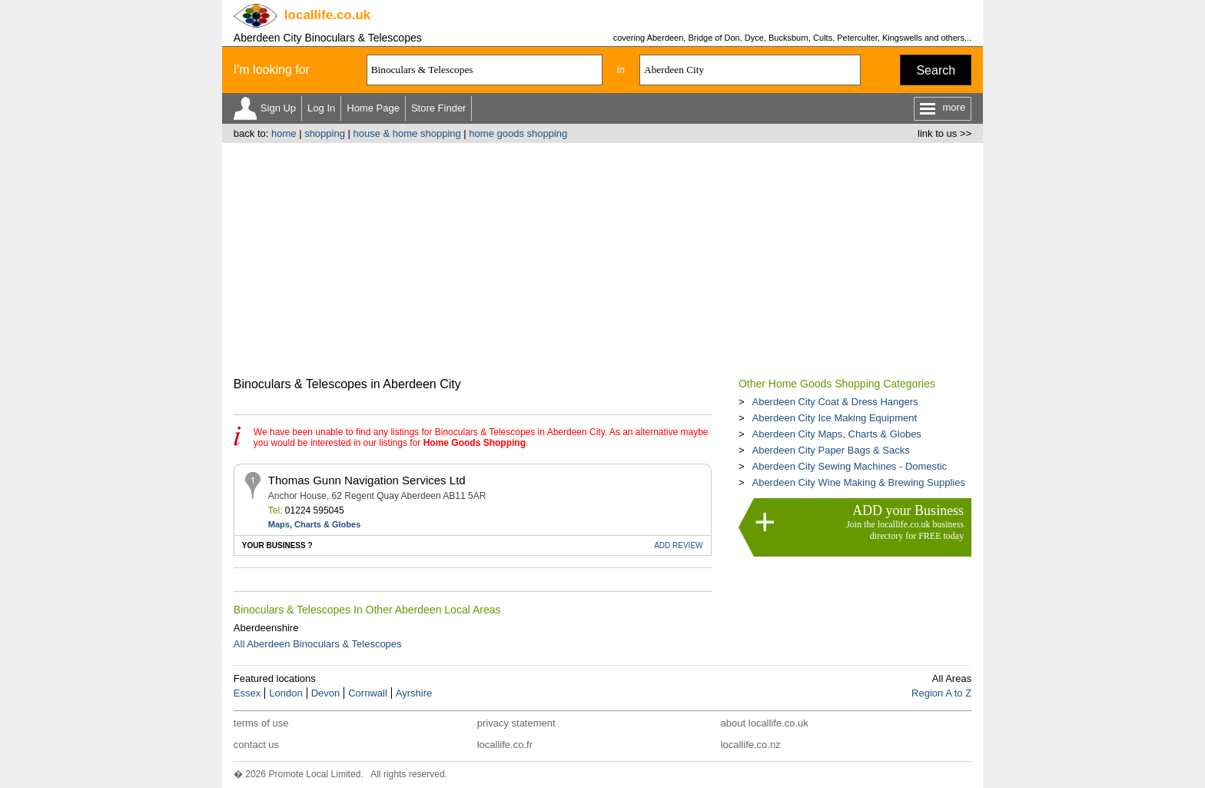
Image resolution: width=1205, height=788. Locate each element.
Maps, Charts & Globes (314, 524)
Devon (325, 693)
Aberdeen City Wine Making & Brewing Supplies (858, 482)
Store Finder (438, 108)
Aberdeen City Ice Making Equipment (834, 418)
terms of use (261, 723)
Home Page (373, 108)
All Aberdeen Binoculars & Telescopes (318, 644)
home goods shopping (518, 133)
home (284, 133)
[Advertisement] (602, 258)
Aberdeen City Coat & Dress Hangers (835, 401)
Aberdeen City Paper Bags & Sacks (830, 450)
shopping (324, 133)
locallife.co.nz (751, 744)
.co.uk (327, 15)
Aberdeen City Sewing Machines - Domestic (849, 466)
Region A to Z (941, 693)
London (285, 693)
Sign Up (278, 108)
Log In (321, 108)
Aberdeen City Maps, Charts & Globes (836, 434)
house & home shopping (407, 133)
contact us (256, 744)
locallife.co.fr (505, 744)
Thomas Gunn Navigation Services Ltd (367, 480)
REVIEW (678, 545)
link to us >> (944, 133)
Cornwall (367, 693)
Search (935, 70)
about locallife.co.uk (764, 723)
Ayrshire (414, 693)
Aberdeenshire (266, 627)
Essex (247, 693)
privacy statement (516, 723)
